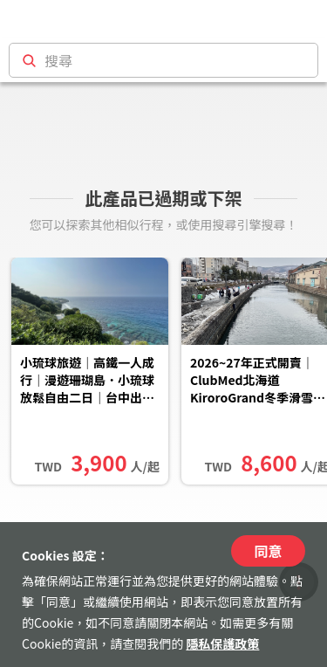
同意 (268, 550)
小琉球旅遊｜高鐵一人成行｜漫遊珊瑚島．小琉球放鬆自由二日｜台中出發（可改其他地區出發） (87, 381)
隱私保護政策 (222, 643)
